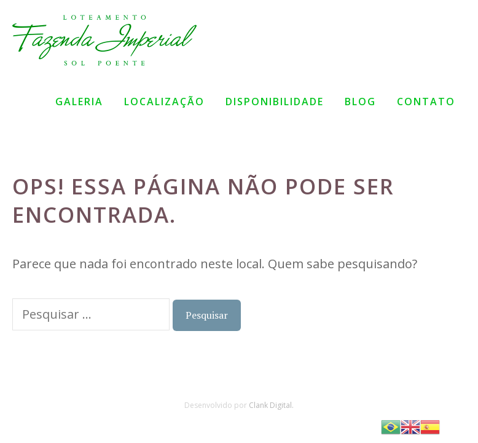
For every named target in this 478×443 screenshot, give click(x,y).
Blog (360, 101)
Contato (426, 101)
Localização (164, 101)
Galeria (79, 101)
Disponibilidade (274, 101)
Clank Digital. (271, 405)
